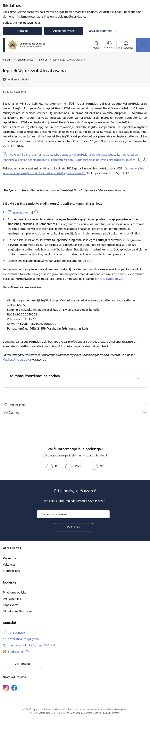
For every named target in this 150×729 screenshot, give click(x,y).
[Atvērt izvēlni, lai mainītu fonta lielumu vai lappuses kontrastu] (125, 45)
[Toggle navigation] (143, 45)
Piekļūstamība (12, 599)
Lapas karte (10, 605)
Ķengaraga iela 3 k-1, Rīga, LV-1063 (31, 645)
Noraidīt (22, 31)
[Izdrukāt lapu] (75, 405)
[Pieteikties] (73, 527)
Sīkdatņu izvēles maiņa (17, 611)
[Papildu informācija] (27, 651)
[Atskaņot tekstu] (18, 79)
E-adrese (14, 651)
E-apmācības (11, 571)
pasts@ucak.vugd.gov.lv (23, 639)
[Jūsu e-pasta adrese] (73, 514)
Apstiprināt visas (64, 31)
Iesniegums (20, 213)
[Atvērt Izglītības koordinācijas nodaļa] (137, 379)
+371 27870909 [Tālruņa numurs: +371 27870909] (18, 633)
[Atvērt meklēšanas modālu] (96, 45)
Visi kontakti (22, 664)
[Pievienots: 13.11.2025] (144, 159)
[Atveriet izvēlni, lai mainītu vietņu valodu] (109, 45)
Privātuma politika (14, 592)
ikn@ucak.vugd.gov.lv (109, 279)
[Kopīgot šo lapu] (75, 412)
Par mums (9, 558)
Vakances (9, 564)
